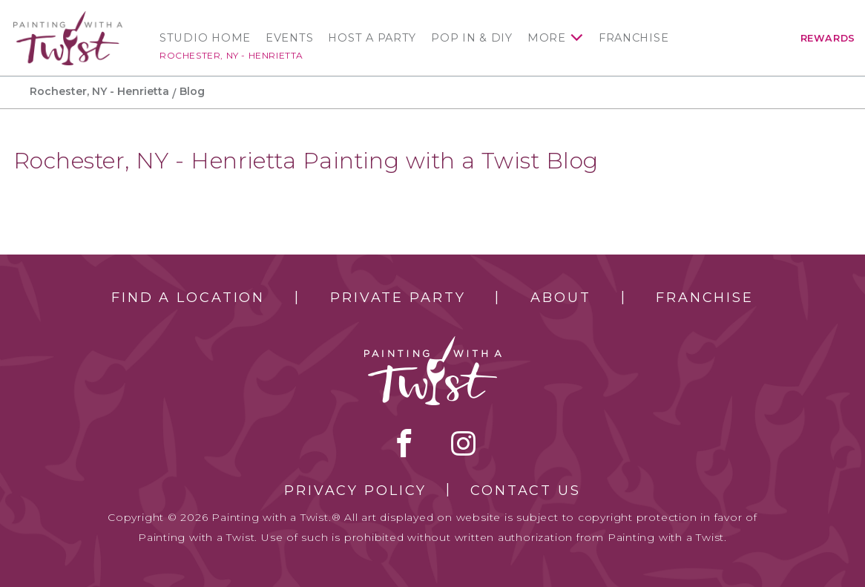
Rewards (827, 38)
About (560, 297)
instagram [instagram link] (463, 443)
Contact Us (525, 490)
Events (289, 38)
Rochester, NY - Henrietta (231, 55)
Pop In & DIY (472, 38)
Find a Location (188, 297)
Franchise (634, 38)
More (546, 38)
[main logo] (67, 17)
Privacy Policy (355, 490)
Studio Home (205, 38)
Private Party (397, 297)
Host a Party (372, 38)
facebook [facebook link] (404, 443)
